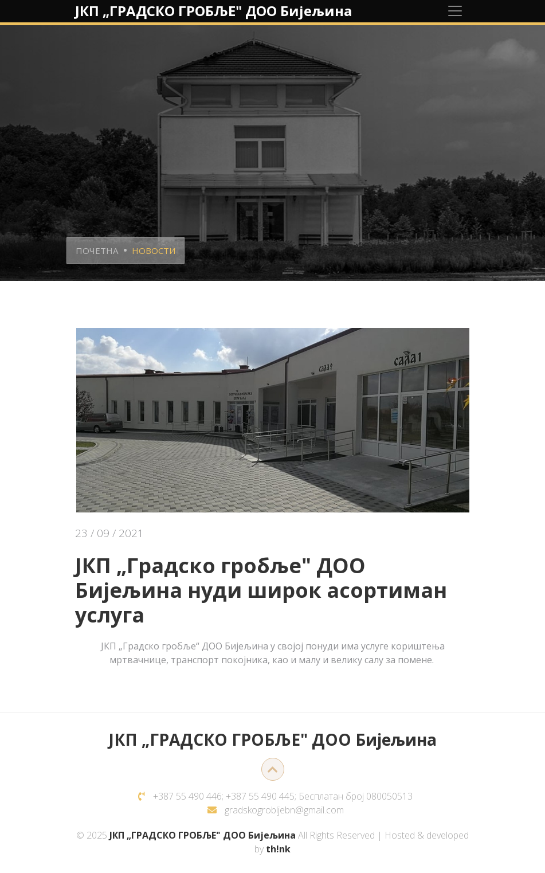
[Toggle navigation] (455, 11)
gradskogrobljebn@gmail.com (284, 810)
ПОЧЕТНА (97, 250)
